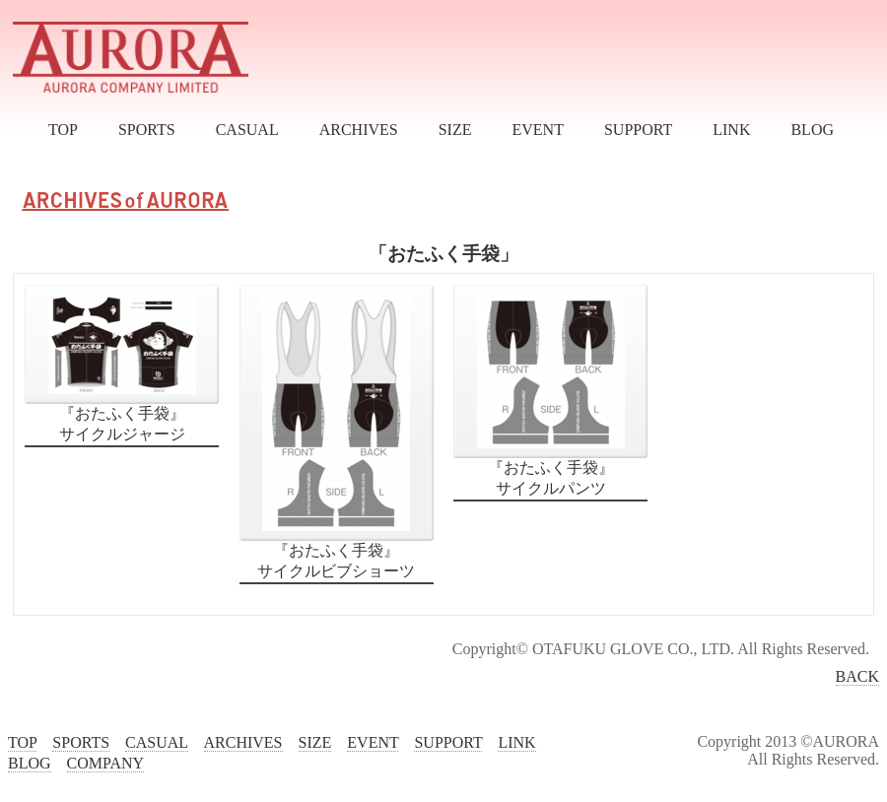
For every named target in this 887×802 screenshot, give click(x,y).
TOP (63, 129)
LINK (731, 129)
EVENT (537, 129)
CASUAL (247, 129)
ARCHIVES (358, 129)
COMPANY (105, 763)
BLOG (812, 129)
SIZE (455, 129)
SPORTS (146, 129)
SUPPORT (638, 129)
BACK (857, 676)
